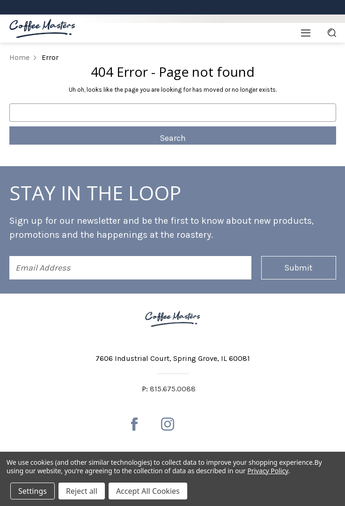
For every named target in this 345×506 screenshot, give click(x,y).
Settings (32, 491)
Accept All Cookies (148, 491)
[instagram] (167, 424)
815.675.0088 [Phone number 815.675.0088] (173, 388)
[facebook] (134, 424)
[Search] (332, 33)
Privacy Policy (267, 470)
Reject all (81, 491)
